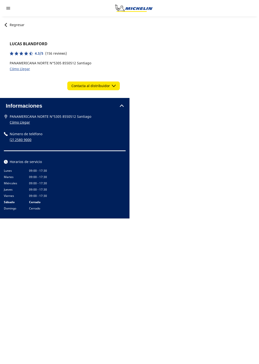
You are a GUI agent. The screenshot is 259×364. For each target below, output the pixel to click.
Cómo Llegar (20, 69)
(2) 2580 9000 (20, 139)
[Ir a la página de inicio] (133, 8)
